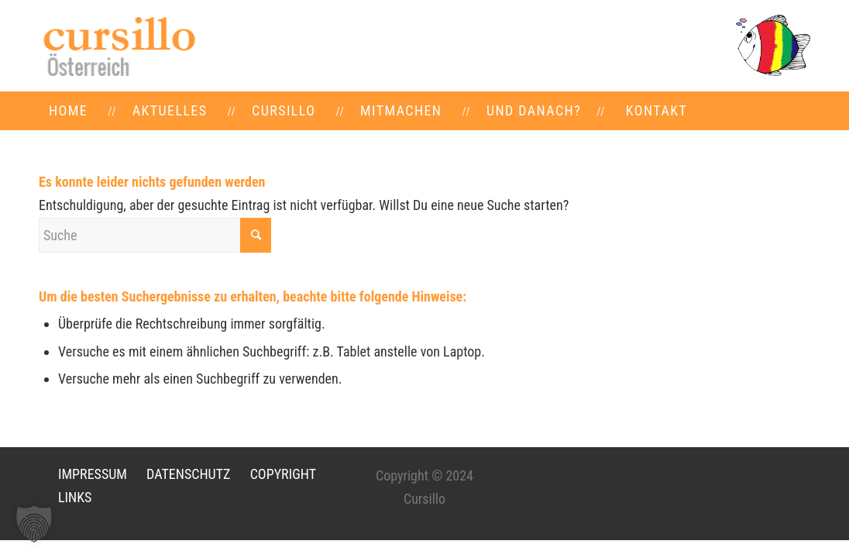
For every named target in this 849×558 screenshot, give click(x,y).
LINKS (74, 497)
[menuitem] (68, 110)
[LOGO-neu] (118, 45)
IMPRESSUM (92, 474)
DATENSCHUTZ (188, 474)
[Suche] (155, 235)
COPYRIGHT (283, 474)
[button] (34, 524)
